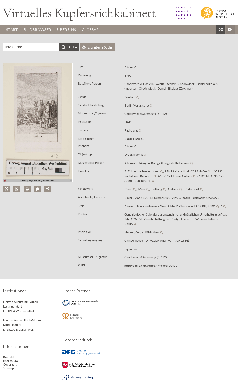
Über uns (67, 29)
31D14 (129, 171)
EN (230, 30)
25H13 (169, 171)
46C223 (192, 171)
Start (12, 29)
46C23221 (165, 176)
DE (220, 30)
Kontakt (8, 357)
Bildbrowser (38, 29)
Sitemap (8, 368)
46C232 (217, 171)
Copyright (10, 364)
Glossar (92, 29)
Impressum (10, 360)
